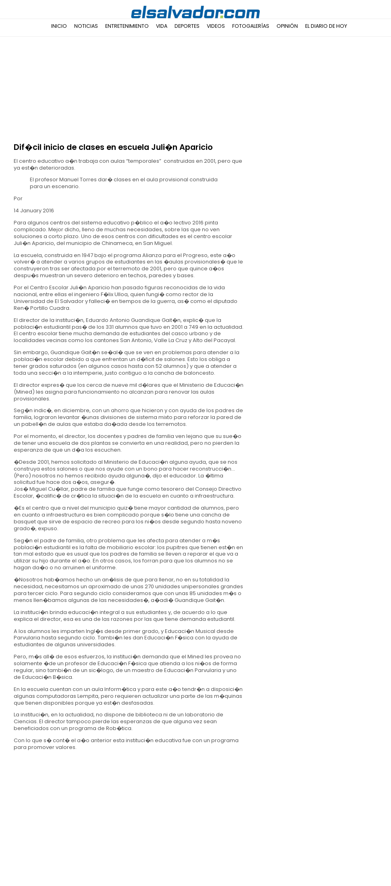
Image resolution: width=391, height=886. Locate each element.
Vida (161, 26)
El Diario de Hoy (326, 26)
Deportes (187, 26)
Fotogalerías (250, 26)
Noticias (86, 26)
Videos (216, 26)
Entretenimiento (127, 26)
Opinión (287, 26)
